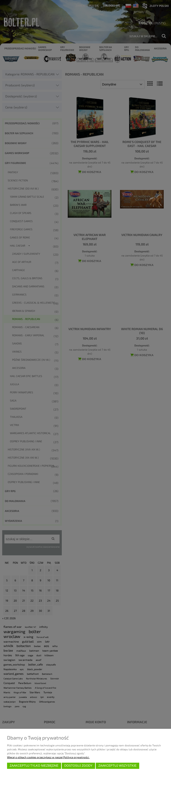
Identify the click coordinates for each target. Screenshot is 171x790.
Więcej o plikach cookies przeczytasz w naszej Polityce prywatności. (48, 757)
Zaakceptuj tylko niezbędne (34, 765)
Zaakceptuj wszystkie (117, 765)
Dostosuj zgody (78, 765)
